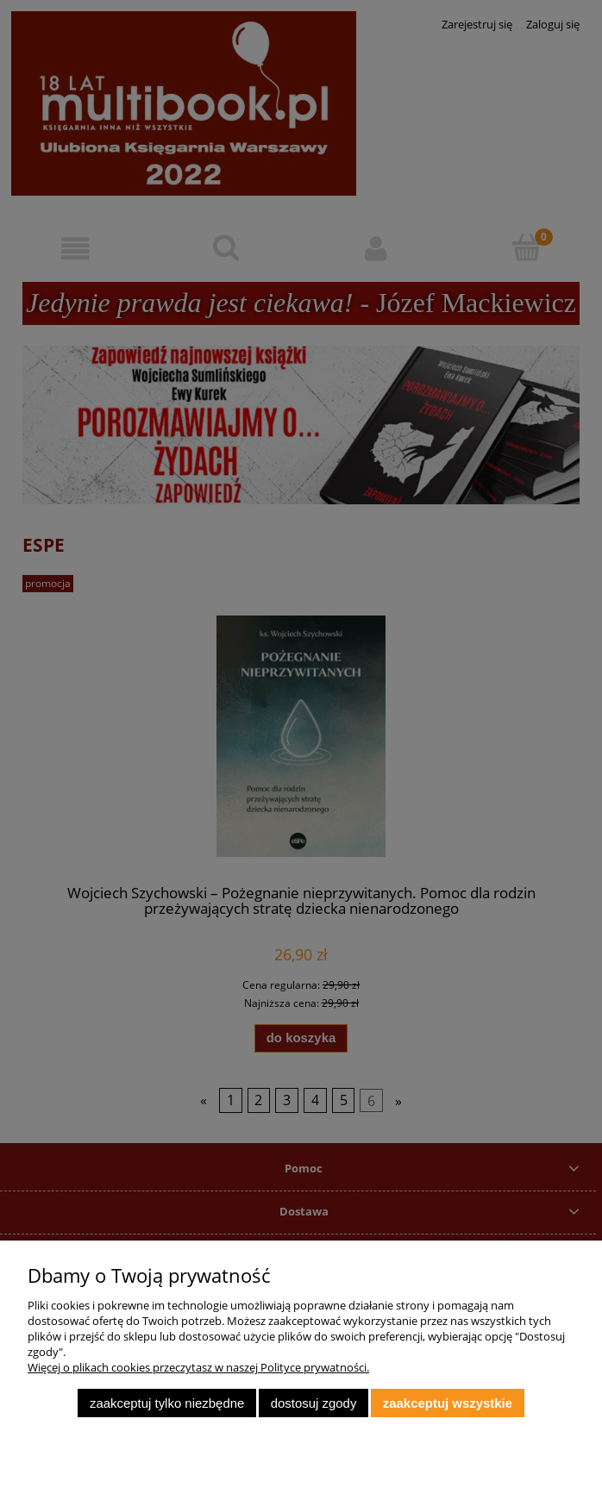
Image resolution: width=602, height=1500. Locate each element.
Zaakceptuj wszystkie (447, 1403)
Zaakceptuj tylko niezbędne (167, 1403)
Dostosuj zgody (314, 1403)
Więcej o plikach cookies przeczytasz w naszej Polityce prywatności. (198, 1367)
